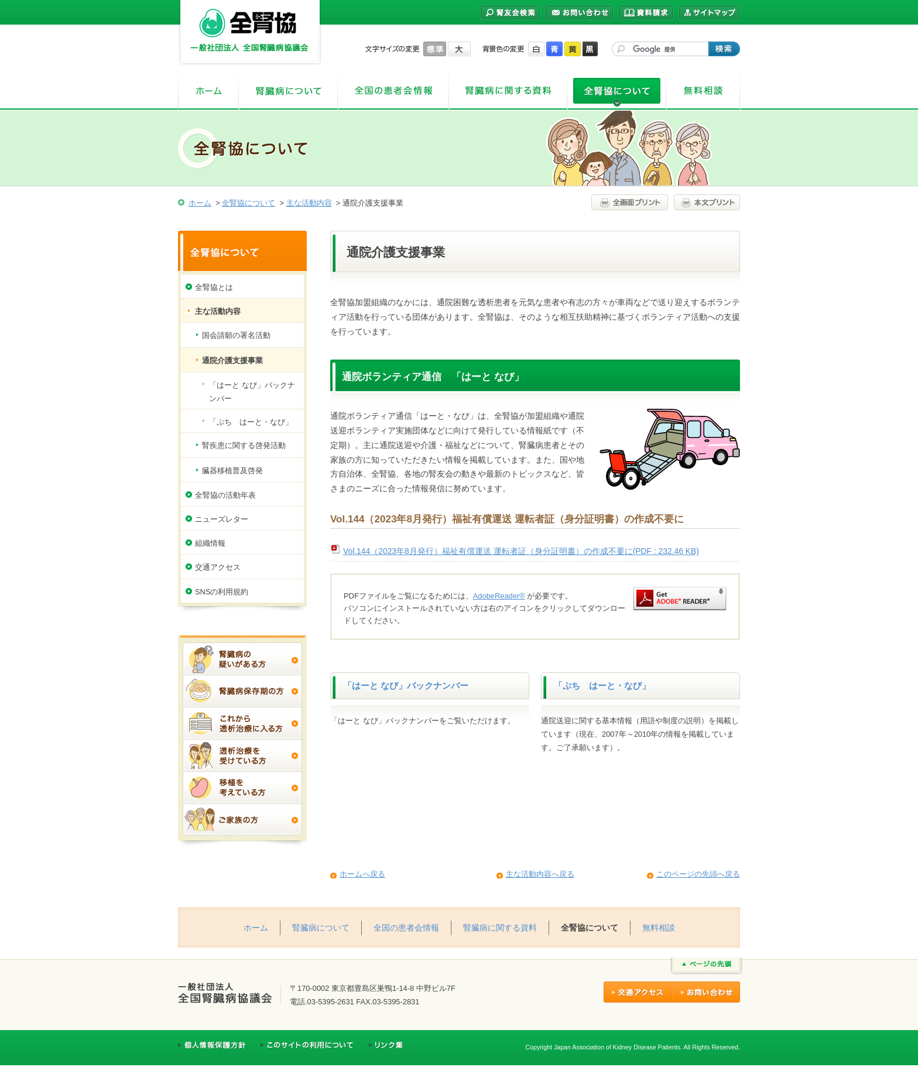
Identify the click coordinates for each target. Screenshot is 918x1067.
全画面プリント (631, 202)
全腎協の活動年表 (225, 495)
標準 (434, 49)
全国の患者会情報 (393, 90)
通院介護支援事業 (232, 360)
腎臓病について (288, 90)
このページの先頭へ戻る (698, 874)
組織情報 (210, 543)
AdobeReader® (499, 595)
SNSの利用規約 (221, 591)
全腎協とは (214, 287)
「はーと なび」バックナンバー (405, 685)
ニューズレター (221, 519)
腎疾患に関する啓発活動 (244, 445)
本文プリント (705, 202)
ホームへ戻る (362, 874)
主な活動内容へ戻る (540, 874)
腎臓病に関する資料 (508, 90)
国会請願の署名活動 (236, 335)
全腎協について (616, 90)
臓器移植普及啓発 (232, 470)
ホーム (208, 90)
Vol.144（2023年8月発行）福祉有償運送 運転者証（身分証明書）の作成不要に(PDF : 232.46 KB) (521, 551)
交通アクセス (218, 567)
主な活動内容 (309, 203)
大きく (459, 49)
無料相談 (703, 90)
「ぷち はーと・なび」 (602, 685)
